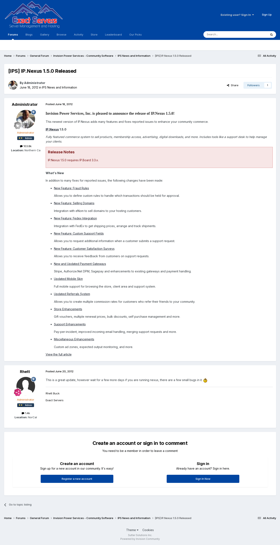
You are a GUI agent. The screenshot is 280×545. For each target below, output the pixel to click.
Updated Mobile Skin (68, 278)
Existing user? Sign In (237, 14)
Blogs (29, 34)
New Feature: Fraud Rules (71, 188)
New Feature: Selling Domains (74, 203)
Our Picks (135, 34)
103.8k (26, 146)
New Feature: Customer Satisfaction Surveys (84, 248)
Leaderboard (113, 34)
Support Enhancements (70, 324)
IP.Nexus (52, 129)
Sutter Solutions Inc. (140, 535)
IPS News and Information (59, 87)
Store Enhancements (68, 309)
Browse (61, 34)
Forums (13, 36)
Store (94, 34)
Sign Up (267, 14)
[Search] (224, 34)
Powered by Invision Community (140, 538)
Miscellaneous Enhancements (74, 339)
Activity (78, 34)
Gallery (44, 34)
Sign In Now (203, 478)
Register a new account (77, 478)
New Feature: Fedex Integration (75, 218)
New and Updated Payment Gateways (80, 264)
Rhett (25, 371)
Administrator (34, 83)
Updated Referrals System (72, 294)
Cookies (148, 530)
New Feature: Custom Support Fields (79, 233)
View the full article (59, 354)
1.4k (26, 413)
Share (232, 85)
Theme (132, 530)
